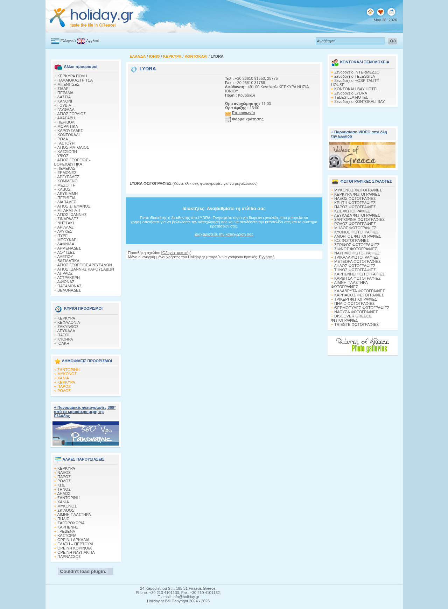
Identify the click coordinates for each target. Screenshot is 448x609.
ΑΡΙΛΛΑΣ (65, 227)
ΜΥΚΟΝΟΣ (67, 374)
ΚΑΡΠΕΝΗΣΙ (68, 527)
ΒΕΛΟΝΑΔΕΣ (69, 290)
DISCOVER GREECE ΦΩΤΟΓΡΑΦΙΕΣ (351, 318)
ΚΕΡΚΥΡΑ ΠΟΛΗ (72, 76)
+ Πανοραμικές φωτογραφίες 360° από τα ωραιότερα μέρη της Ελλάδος (85, 411)
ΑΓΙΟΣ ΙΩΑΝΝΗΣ (71, 214)
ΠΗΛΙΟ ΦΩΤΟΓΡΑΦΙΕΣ (354, 303)
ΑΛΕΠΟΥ (65, 256)
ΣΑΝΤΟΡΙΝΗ (68, 370)
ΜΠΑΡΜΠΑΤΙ (68, 210)
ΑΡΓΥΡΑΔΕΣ (68, 177)
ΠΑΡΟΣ (64, 386)
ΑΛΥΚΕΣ (64, 231)
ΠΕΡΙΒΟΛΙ (66, 122)
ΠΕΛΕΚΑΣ (66, 168)
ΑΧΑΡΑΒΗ (66, 118)
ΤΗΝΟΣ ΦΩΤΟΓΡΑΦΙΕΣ (355, 270)
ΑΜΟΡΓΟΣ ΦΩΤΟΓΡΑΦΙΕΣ (357, 236)
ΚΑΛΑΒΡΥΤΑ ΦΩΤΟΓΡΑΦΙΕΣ (359, 291)
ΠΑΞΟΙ (63, 335)
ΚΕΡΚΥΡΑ (66, 318)
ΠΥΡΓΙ (63, 235)
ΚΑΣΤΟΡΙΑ (66, 535)
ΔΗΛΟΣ (63, 493)
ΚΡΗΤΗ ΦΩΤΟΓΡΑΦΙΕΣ (355, 203)
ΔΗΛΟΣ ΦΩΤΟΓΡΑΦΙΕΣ (354, 266)
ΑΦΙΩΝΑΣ (65, 282)
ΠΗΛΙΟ (63, 519)
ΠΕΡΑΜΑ (65, 93)
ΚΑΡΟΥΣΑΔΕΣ (70, 130)
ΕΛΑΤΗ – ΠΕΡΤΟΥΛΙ (75, 544)
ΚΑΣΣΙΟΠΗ (67, 151)
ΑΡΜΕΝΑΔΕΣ (69, 248)
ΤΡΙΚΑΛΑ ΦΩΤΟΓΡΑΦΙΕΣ (356, 257)
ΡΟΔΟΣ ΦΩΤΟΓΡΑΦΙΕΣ (355, 224)
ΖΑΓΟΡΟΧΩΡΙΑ (71, 523)
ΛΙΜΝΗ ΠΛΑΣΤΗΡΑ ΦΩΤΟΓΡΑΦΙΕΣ (349, 284)
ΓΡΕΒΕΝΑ (66, 531)
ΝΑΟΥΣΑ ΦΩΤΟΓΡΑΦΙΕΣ (356, 312)
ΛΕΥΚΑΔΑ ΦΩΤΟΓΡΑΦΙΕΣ (357, 215)
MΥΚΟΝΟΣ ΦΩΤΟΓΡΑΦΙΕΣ (358, 190)
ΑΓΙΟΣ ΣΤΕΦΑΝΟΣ (73, 206)
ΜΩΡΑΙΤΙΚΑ (67, 126)
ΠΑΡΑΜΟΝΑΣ (69, 286)
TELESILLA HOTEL (351, 97)
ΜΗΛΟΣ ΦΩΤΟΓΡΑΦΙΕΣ (355, 228)
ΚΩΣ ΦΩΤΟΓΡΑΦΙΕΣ (352, 211)
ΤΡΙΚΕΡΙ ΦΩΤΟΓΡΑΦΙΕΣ (355, 299)
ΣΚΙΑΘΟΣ (65, 510)
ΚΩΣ (61, 485)
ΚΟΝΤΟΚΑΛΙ (68, 135)
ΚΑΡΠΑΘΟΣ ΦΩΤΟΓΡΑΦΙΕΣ (359, 295)
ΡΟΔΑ (62, 139)
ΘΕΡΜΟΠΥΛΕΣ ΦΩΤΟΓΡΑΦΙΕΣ (362, 308)
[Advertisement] (173, 120)
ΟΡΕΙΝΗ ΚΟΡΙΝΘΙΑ (74, 548)
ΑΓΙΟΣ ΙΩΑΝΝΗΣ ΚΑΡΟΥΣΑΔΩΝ (85, 269)
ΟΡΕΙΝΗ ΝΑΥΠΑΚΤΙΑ (76, 552)
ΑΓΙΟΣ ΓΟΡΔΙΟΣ (71, 114)
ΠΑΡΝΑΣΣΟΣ (69, 556)
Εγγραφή (266, 257)
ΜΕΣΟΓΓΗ (66, 185)
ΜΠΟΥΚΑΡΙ (67, 240)
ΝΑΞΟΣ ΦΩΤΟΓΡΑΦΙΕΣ (355, 198)
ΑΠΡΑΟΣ (64, 273)
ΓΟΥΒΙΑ (64, 105)
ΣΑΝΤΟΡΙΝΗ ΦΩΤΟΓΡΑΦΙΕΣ (359, 219)
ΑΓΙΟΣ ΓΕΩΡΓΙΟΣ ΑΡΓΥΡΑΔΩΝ (84, 265)
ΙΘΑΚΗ (63, 343)
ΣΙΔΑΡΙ (63, 88)
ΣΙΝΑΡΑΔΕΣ (67, 219)
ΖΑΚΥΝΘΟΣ (68, 326)
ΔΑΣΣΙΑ (64, 97)
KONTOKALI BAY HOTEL (356, 89)
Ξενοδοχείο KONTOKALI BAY (359, 101)
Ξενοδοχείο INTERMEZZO (356, 72)
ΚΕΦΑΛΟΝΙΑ (68, 322)
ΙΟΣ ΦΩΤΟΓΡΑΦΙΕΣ (351, 240)
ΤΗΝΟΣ (64, 489)
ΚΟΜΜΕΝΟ (67, 181)
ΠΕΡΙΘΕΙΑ (66, 198)
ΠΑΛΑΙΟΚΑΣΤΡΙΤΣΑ (75, 80)
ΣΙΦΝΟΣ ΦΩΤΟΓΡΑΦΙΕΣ (355, 249)
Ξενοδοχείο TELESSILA (354, 76)
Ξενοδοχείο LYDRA (350, 93)
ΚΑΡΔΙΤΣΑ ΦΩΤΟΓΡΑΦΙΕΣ (357, 278)
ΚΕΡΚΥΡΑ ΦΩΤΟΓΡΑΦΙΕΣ (357, 194)
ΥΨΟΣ (63, 156)
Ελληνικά (68, 40)
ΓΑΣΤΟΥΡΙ (66, 143)
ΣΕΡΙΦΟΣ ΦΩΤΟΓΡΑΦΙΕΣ (356, 245)
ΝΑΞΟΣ (64, 472)
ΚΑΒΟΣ (63, 189)
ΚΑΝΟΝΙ (64, 101)
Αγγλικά (92, 40)
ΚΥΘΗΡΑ (65, 339)
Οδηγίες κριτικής (176, 253)
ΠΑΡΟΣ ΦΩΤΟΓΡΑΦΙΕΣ (355, 207)
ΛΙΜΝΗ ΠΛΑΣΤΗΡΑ (74, 514)
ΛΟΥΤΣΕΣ (66, 252)
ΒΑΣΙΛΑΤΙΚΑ (68, 261)
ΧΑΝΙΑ (63, 378)
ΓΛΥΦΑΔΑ (66, 109)
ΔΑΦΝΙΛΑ (65, 244)
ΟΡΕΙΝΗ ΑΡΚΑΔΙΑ (73, 540)
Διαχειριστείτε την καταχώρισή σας (224, 234)
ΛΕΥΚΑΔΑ (66, 331)
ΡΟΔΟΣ (64, 390)
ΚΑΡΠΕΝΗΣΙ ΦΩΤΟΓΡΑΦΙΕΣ (359, 274)
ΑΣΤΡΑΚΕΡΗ (68, 277)
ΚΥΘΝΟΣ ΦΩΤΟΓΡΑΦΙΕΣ (356, 232)
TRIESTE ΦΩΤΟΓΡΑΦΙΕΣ (356, 324)
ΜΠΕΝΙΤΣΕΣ (68, 84)
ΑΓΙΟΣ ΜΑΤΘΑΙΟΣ (73, 147)
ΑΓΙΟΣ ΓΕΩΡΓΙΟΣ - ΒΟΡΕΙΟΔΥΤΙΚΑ (72, 162)
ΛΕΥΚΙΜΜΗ (67, 193)
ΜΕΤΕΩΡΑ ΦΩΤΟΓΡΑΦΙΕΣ (357, 261)
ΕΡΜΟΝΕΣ (66, 172)
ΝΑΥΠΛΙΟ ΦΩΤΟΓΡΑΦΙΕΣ (356, 253)
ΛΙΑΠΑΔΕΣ (66, 202)
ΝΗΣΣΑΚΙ (65, 223)
